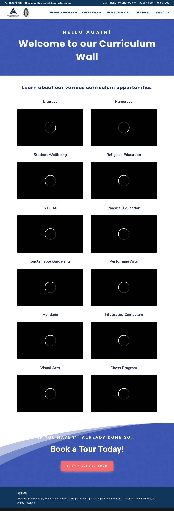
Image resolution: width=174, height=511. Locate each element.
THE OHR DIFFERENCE (61, 12)
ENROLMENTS (90, 12)
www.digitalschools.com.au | (107, 498)
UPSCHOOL (163, 3)
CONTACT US (161, 12)
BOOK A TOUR (146, 3)
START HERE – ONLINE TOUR (118, 3)
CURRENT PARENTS (117, 12)
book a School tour (87, 466)
